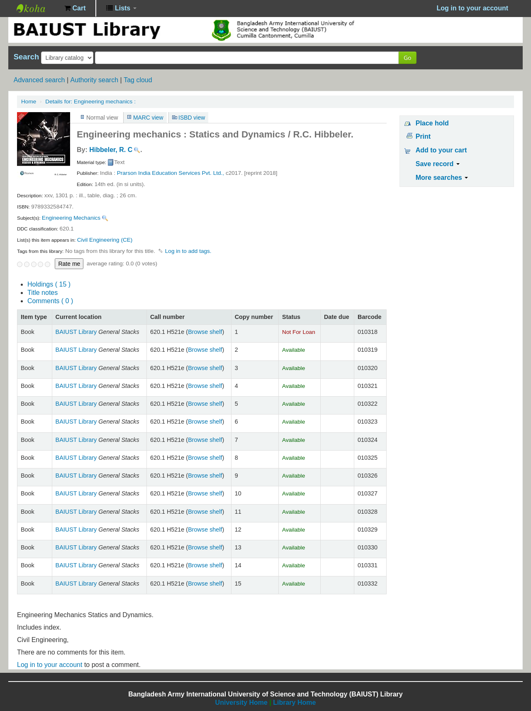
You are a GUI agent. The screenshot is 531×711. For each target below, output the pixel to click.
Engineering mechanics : (90, 101)
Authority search (94, 79)
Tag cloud (138, 79)
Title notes (42, 292)
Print (423, 136)
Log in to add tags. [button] (188, 251)
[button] (75, 8)
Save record (438, 163)
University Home (241, 702)
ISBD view (191, 117)
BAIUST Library (37, 8)
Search (26, 57)
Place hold (432, 123)
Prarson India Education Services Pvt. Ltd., (170, 173)
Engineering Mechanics (71, 218)
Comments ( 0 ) (50, 300)
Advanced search (39, 79)
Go (407, 57)
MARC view (148, 117)
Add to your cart (441, 150)
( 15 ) (49, 284)
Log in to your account (49, 664)
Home (28, 101)
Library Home (294, 702)
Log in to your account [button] (472, 8)
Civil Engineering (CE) (105, 240)
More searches (442, 177)
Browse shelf (205, 332)
